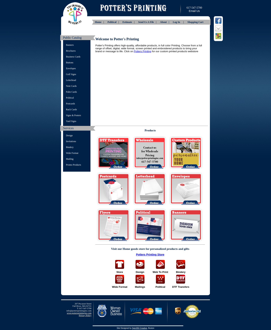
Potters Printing (142, 51)
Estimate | (128, 22)
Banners (70, 45)
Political (70, 97)
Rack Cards (71, 109)
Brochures (71, 50)
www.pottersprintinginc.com (79, 313)
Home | (100, 22)
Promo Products (73, 164)
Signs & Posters (73, 115)
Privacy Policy (85, 315)
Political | (113, 22)
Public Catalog (72, 37)
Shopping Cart (195, 22)
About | (165, 22)
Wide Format (72, 153)
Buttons (69, 62)
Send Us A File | (147, 22)
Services (68, 128)
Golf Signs (71, 74)
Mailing (69, 159)
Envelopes (71, 68)
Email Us (194, 11)
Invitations (71, 141)
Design (69, 135)
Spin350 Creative (139, 328)
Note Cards (71, 86)
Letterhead (71, 80)
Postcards (70, 103)
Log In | (178, 22)
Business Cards (73, 56)
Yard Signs (71, 121)
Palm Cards (71, 92)
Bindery (70, 147)
